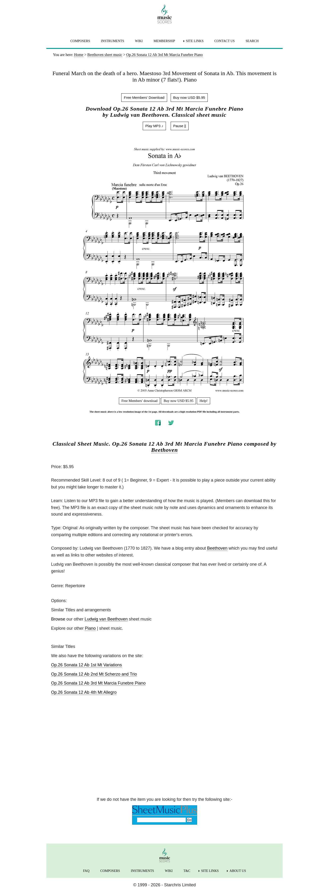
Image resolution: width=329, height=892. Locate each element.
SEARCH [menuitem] (252, 41)
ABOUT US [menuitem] (237, 871)
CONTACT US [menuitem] (224, 41)
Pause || (179, 126)
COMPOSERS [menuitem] (80, 41)
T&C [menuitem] (186, 871)
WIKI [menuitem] (139, 41)
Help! (203, 401)
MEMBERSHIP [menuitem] (164, 41)
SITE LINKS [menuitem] (194, 41)
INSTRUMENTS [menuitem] (112, 41)
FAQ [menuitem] (86, 871)
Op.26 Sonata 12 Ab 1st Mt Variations (86, 665)
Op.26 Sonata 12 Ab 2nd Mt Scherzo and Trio (94, 674)
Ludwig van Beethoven (106, 619)
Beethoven (164, 450)
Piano (90, 628)
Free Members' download (139, 401)
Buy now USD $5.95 (189, 97)
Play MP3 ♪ (154, 126)
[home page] (164, 14)
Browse (58, 619)
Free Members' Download (144, 97)
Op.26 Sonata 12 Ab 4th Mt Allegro (84, 692)
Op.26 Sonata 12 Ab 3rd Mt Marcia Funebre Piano (98, 683)
